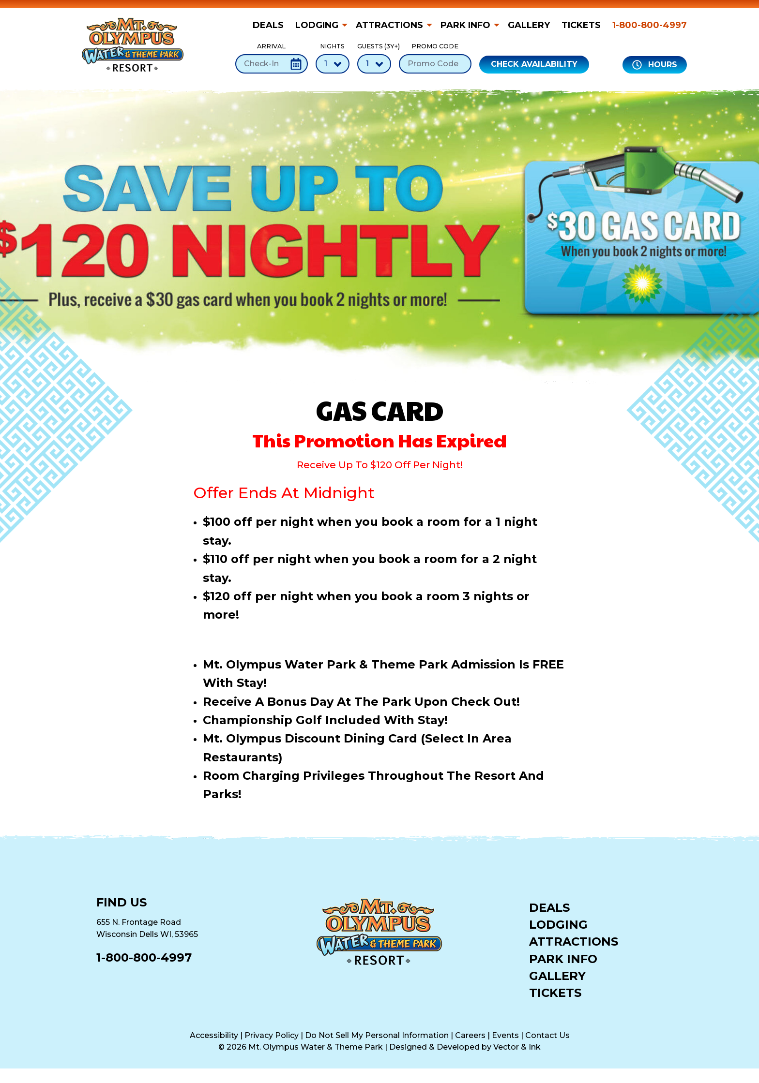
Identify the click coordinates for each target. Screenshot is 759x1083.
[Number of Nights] (332, 64)
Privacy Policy (271, 1035)
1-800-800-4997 (649, 25)
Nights (332, 58)
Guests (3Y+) (374, 58)
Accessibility (214, 1035)
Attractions (389, 25)
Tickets (581, 25)
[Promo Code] (435, 64)
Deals (268, 25)
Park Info (465, 25)
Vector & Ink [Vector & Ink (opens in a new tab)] (517, 1047)
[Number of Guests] (374, 64)
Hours (654, 65)
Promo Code (435, 58)
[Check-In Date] (271, 64)
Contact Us (547, 1035)
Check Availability (534, 64)
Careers (470, 1035)
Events (505, 1035)
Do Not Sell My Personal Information (377, 1035)
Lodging (316, 25)
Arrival (271, 58)
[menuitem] (271, 25)
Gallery (529, 25)
